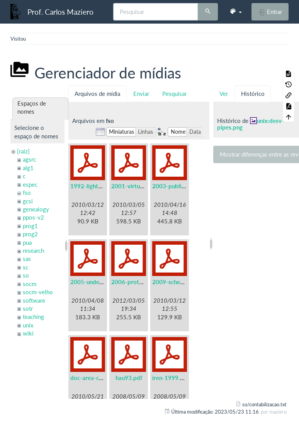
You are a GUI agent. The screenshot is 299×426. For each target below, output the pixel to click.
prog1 (30, 225)
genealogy (36, 209)
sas (27, 258)
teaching (33, 316)
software (34, 300)
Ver (223, 93)
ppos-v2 (33, 217)
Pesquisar (174, 93)
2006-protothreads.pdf (142, 281)
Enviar (141, 93)
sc (25, 267)
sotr (28, 308)
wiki (28, 333)
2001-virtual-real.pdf (139, 185)
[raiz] (23, 151)
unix (28, 325)
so (26, 275)
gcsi (28, 201)
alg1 (28, 167)
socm (29, 283)
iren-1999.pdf (170, 377)
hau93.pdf (129, 377)
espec (30, 184)
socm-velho (38, 291)
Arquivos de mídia (97, 93)
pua (27, 242)
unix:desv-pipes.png (250, 124)
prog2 (30, 233)
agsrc (29, 159)
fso (27, 192)
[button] (236, 11)
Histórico (253, 93)
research (33, 250)
